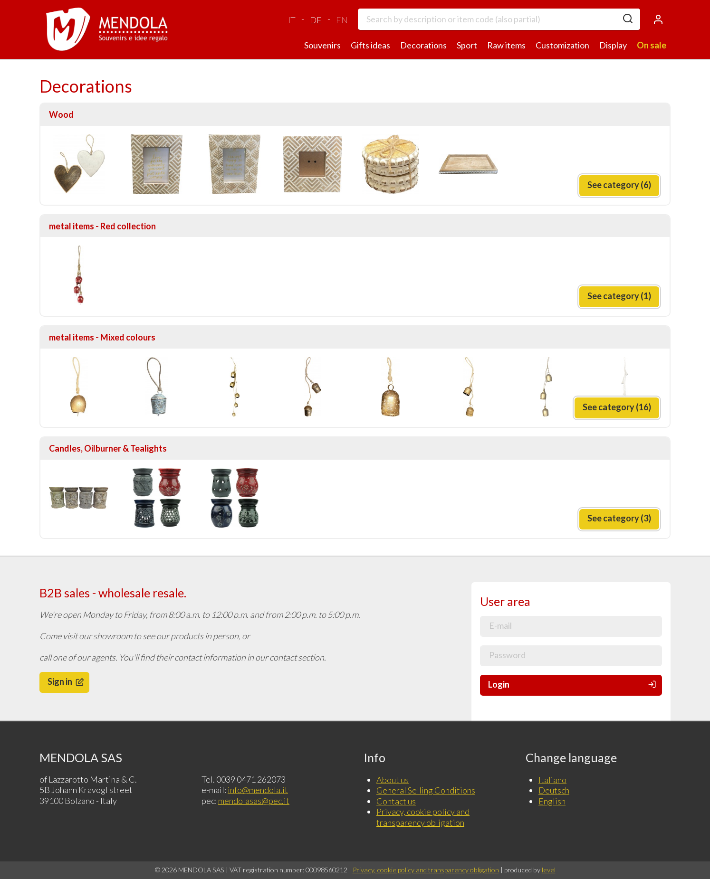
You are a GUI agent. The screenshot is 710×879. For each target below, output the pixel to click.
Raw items (506, 45)
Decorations (423, 45)
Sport (467, 45)
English (552, 801)
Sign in (67, 681)
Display (613, 45)
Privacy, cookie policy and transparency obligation (423, 817)
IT (292, 20)
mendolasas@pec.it (253, 800)
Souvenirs (322, 45)
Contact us (396, 801)
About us (392, 780)
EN (342, 20)
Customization (562, 45)
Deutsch (553, 790)
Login (573, 684)
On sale (651, 45)
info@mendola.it (258, 789)
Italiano (552, 780)
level (549, 870)
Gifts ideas (370, 45)
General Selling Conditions (425, 790)
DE (316, 20)
